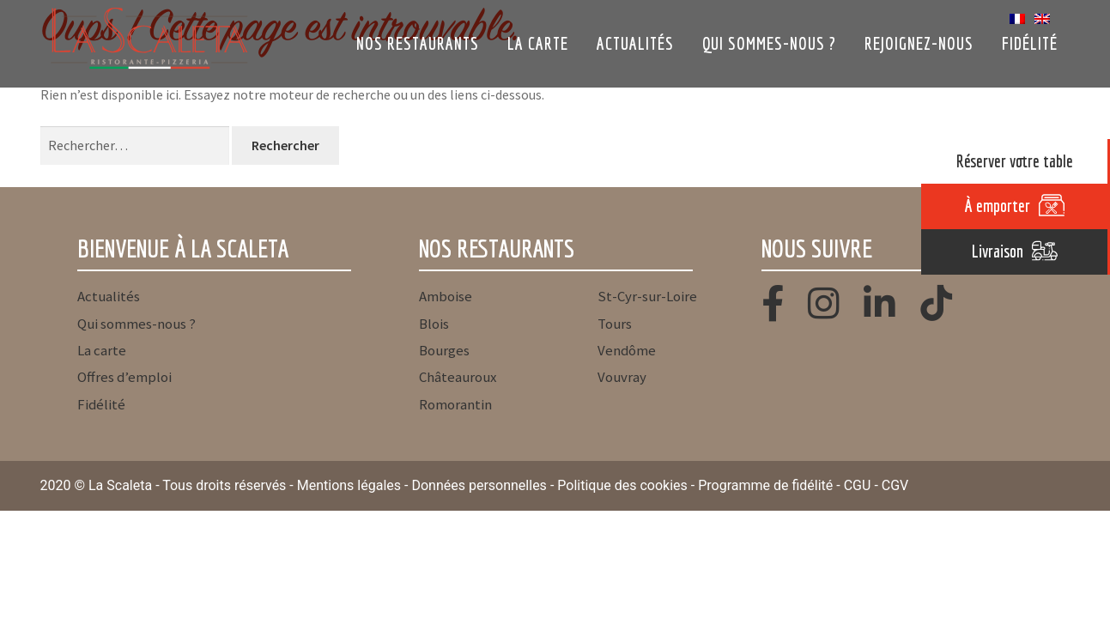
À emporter (997, 205)
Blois (434, 323)
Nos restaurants (417, 43)
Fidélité (1030, 43)
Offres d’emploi (124, 376)
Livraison (997, 251)
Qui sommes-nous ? (769, 43)
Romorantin (455, 404)
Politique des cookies (622, 485)
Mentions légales (349, 485)
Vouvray (621, 376)
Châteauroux (457, 376)
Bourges (444, 350)
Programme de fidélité (765, 485)
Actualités (635, 43)
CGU (857, 485)
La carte (537, 43)
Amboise (445, 296)
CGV (895, 485)
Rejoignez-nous (919, 43)
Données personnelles (478, 485)
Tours (614, 323)
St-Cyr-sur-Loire (647, 296)
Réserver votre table (1014, 161)
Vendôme (626, 350)
